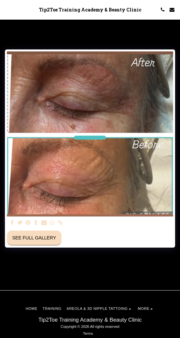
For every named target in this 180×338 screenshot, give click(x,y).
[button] (7, 9)
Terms (88, 333)
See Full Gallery (34, 237)
